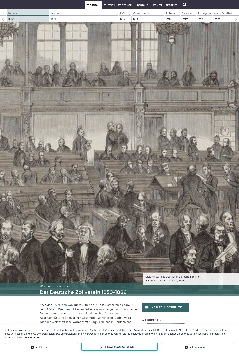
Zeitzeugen (126, 5)
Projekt (171, 5)
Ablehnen (41, 347)
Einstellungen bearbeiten (119, 346)
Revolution (60, 303)
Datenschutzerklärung (27, 337)
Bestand (142, 5)
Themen (109, 5)
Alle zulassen (197, 347)
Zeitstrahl (93, 5)
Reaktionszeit (48, 284)
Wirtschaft (64, 284)
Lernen (157, 5)
